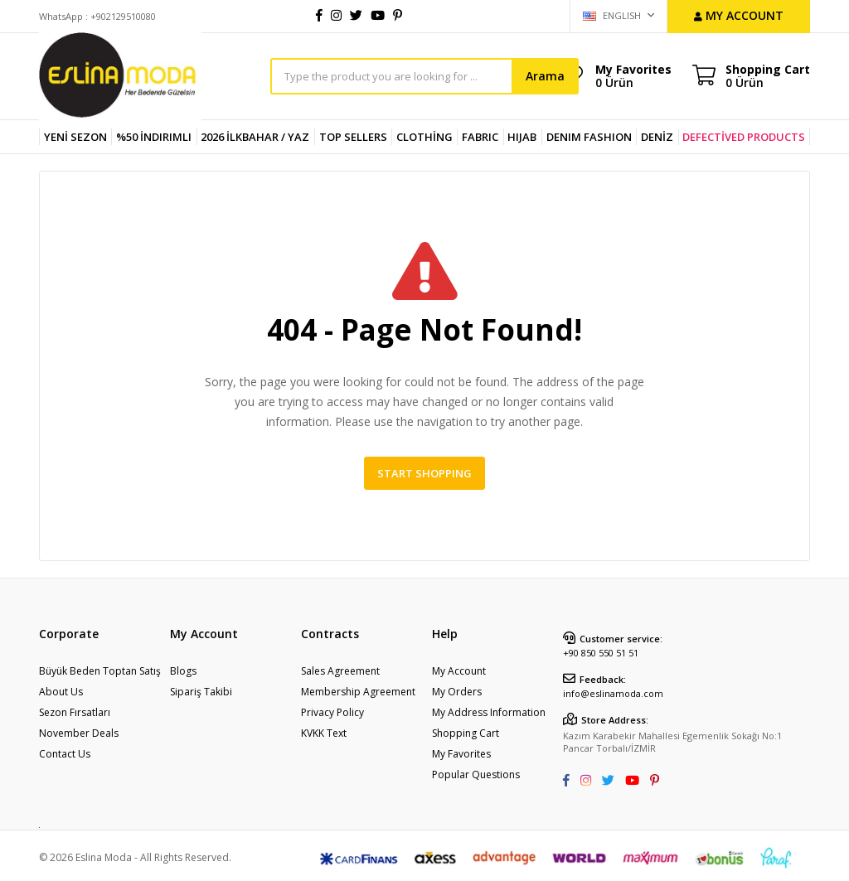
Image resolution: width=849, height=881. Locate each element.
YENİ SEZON (75, 136)
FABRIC (480, 136)
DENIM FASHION (589, 136)
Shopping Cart (465, 733)
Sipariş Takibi (201, 692)
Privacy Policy (332, 712)
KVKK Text (324, 733)
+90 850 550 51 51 (600, 652)
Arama (545, 76)
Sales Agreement (340, 671)
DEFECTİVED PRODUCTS (743, 136)
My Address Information (489, 712)
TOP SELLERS (353, 136)
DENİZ (657, 136)
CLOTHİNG (424, 136)
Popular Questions (476, 774)
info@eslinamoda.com (613, 693)
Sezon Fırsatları (74, 712)
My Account (459, 671)
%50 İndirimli (154, 136)
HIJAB (521, 136)
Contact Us (64, 754)
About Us (61, 692)
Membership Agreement (358, 692)
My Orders (457, 692)
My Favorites (633, 75)
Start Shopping (424, 473)
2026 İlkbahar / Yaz (255, 136)
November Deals (79, 733)
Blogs (183, 671)
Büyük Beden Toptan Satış (100, 671)
